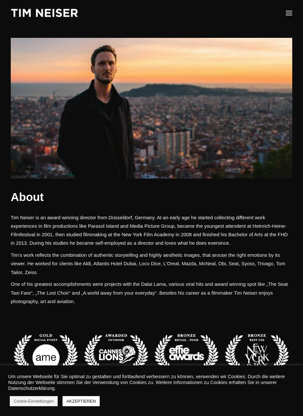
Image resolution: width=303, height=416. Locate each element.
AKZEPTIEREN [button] (81, 401)
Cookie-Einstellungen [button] (34, 401)
